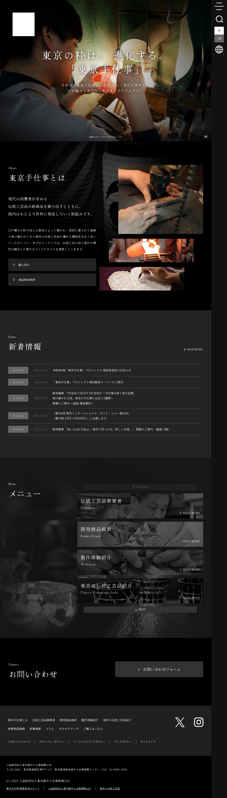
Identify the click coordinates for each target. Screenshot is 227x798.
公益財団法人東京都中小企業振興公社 (69, 788)
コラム (50, 728)
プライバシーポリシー (51, 741)
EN (219, 38)
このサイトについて (19, 741)
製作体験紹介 (89, 719)
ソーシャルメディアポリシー (89, 741)
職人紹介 (24, 265)
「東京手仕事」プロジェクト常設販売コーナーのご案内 (87, 382)
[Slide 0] (91, 137)
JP (219, 30)
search (219, 19)
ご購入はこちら (93, 728)
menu (219, 6)
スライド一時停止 (205, 136)
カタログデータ (69, 728)
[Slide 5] (120, 137)
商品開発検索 (26, 280)
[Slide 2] (103, 137)
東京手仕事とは (18, 719)
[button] (140, 609)
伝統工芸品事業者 (43, 719)
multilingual (219, 49)
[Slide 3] (108, 137)
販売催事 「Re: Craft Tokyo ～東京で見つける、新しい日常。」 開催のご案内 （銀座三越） (111, 429)
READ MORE (195, 349)
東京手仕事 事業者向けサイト (22, 788)
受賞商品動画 (16, 728)
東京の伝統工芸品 (110, 788)
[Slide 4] (114, 137)
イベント (18, 370)
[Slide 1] (97, 137)
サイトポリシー (123, 741)
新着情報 (35, 728)
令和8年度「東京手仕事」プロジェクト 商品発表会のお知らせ (91, 370)
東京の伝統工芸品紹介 (117, 719)
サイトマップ (148, 741)
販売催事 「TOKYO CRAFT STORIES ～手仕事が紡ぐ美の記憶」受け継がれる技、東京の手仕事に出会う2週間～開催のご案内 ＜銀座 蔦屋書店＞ (94, 398)
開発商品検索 (68, 719)
